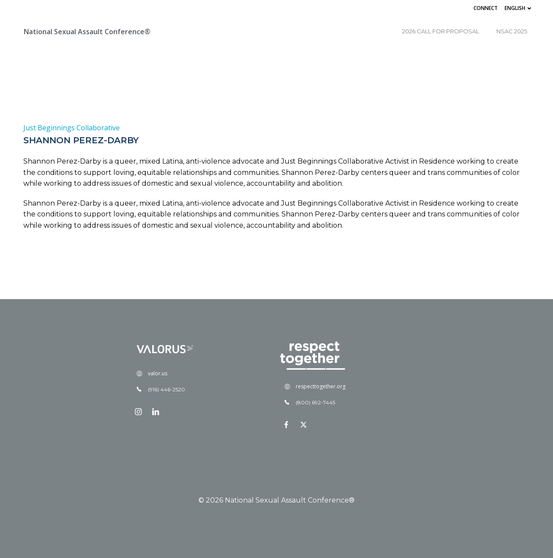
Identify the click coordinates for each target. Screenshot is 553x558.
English (519, 8)
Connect (485, 8)
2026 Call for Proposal (440, 31)
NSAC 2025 (511, 31)
